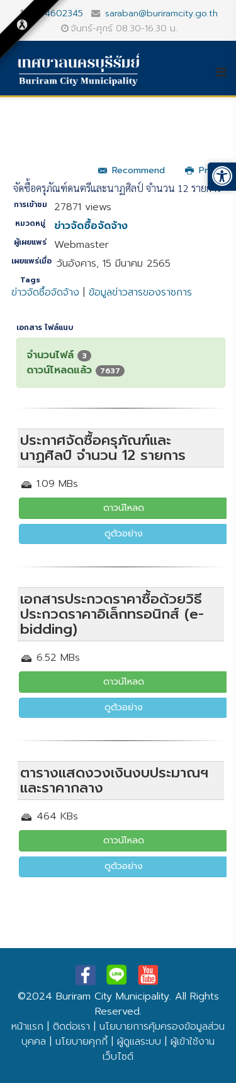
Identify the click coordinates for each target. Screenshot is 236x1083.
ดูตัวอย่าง (123, 533)
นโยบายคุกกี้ (81, 1041)
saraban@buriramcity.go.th (161, 13)
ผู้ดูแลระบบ (139, 1041)
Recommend (131, 170)
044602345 (58, 13)
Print (201, 170)
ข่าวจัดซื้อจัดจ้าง (91, 225)
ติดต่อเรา (71, 1026)
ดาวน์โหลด (123, 508)
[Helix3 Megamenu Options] (226, 72)
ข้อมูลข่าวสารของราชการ (140, 292)
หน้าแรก (27, 1026)
